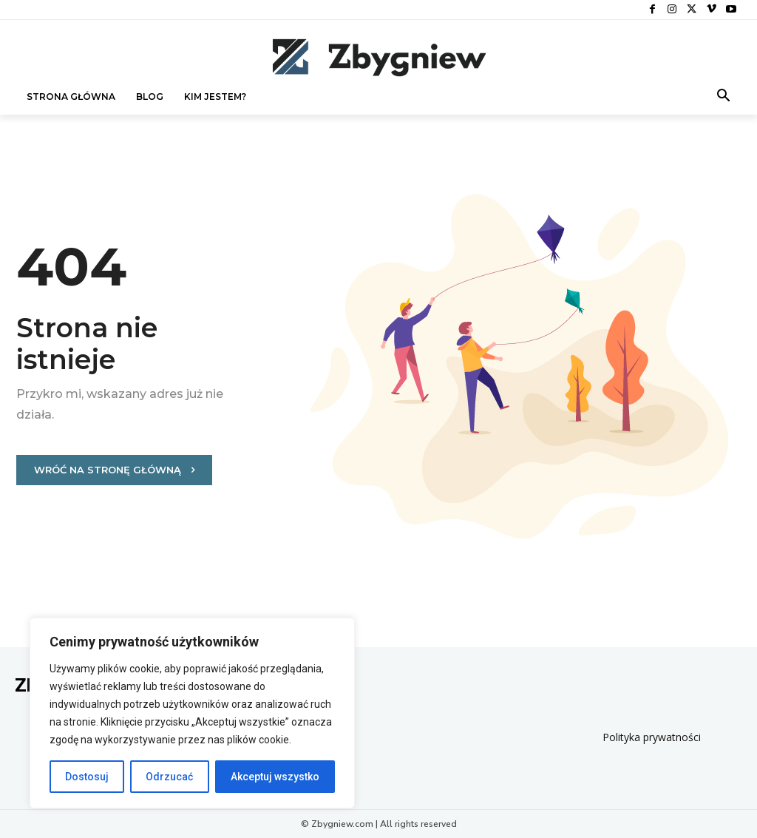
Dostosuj (87, 777)
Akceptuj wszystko (275, 777)
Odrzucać (169, 777)
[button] (723, 97)
